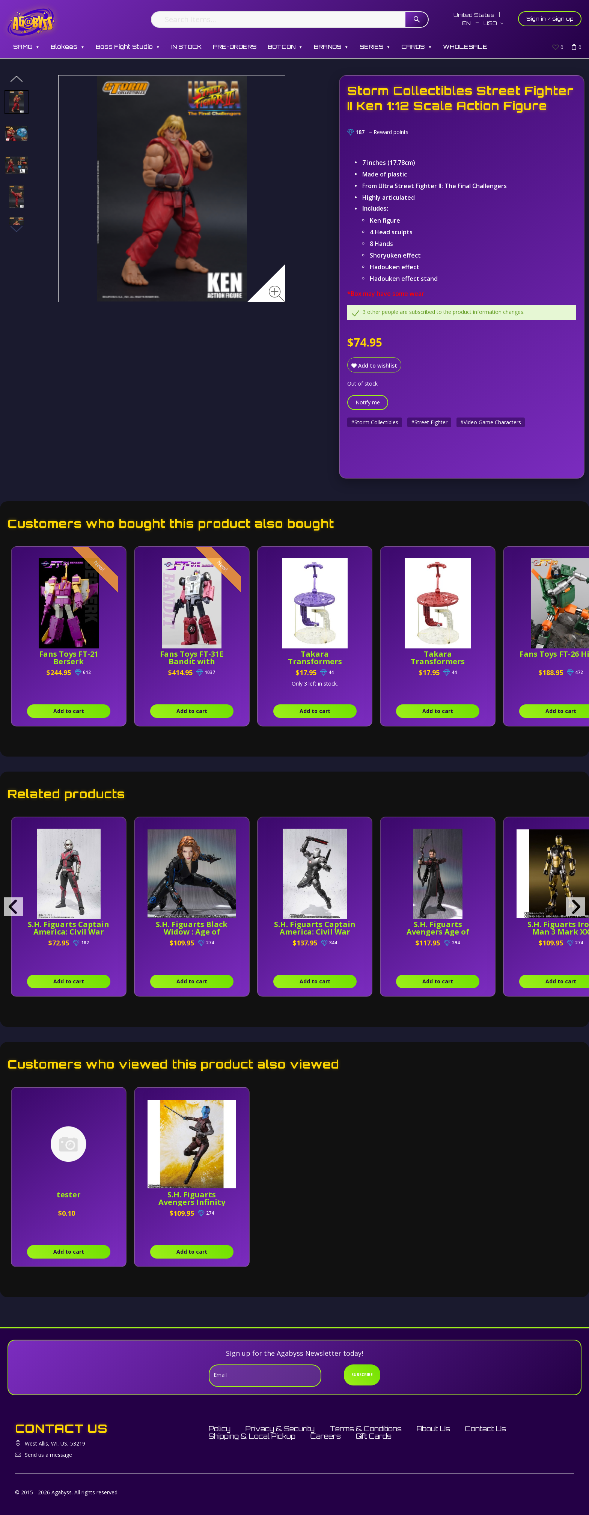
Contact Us (485, 1428)
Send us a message (48, 1454)
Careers (325, 1436)
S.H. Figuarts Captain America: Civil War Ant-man (69, 931)
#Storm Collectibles (374, 422)
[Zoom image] (277, 294)
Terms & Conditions (366, 1428)
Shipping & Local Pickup (252, 1436)
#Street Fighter (429, 422)
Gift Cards (374, 1436)
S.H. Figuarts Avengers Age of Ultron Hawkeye (438, 931)
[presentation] (13, 906)
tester (69, 1194)
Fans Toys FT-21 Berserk (68, 657)
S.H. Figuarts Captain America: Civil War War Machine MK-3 (315, 931)
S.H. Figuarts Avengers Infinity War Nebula (191, 1202)
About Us (433, 1428)
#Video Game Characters (490, 422)
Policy (219, 1428)
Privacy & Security (280, 1428)
